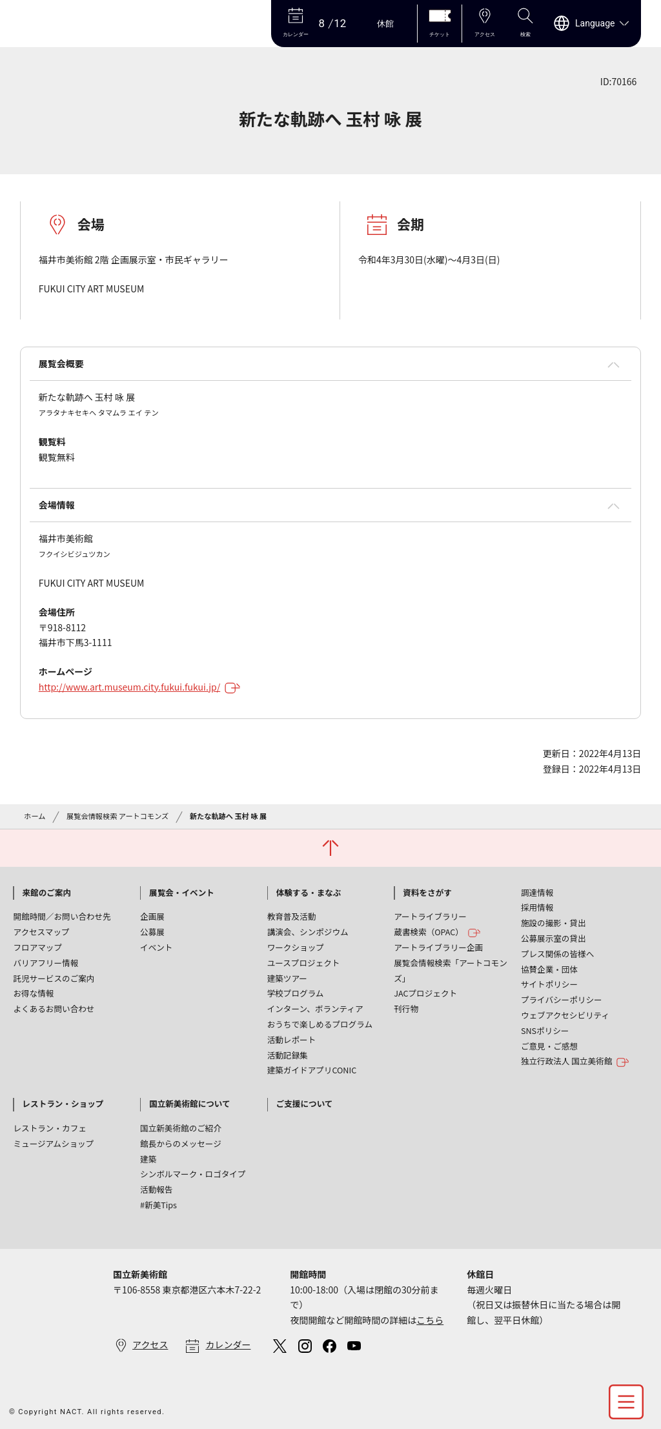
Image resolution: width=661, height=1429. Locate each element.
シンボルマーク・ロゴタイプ (192, 1174)
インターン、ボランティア (315, 1008)
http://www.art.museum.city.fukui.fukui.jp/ (140, 686)
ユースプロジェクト (303, 963)
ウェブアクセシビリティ (565, 1015)
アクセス (150, 1344)
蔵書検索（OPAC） (437, 932)
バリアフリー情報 (45, 963)
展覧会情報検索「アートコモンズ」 (450, 970)
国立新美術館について (189, 1103)
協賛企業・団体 (549, 969)
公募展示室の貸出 (553, 938)
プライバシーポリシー (561, 999)
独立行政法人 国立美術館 (575, 1061)
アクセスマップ (41, 932)
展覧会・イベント (181, 892)
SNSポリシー (545, 1030)
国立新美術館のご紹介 (180, 1128)
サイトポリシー (549, 984)
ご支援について (304, 1103)
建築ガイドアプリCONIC (312, 1070)
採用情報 (537, 907)
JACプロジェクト (425, 993)
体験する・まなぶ (308, 892)
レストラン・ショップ (62, 1103)
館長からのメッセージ (180, 1143)
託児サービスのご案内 (53, 978)
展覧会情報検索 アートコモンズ (117, 816)
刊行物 (406, 1008)
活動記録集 (287, 1055)
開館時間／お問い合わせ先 (61, 916)
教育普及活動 (291, 916)
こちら (429, 1319)
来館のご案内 (46, 892)
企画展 (152, 916)
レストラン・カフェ (49, 1128)
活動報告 (156, 1189)
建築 (148, 1159)
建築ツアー (287, 978)
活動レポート (291, 1039)
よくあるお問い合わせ (53, 1008)
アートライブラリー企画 (438, 947)
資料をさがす (427, 892)
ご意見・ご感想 (549, 1046)
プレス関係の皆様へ (557, 954)
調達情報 (537, 892)
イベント (156, 947)
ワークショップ (295, 947)
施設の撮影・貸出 (553, 923)
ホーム (34, 816)
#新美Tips (158, 1205)
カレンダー (227, 1344)
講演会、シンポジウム (308, 932)
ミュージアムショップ (53, 1143)
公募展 (152, 932)
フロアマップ (37, 947)
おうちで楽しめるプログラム (319, 1024)
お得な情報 (33, 993)
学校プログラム (295, 993)
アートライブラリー (430, 916)
